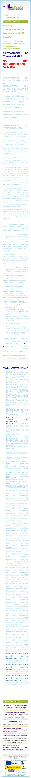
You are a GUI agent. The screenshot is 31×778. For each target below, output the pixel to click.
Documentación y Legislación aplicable (14, 712)
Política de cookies (16, 775)
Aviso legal (19, 774)
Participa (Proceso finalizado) (11, 745)
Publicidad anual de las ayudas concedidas (15, 705)
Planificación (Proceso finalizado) (12, 728)
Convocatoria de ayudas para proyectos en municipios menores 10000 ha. (17, 678)
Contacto (22, 775)
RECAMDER (20, 772)
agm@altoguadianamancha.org (21, 760)
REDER (25, 772)
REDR (6, 774)
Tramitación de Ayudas (15, 721)
